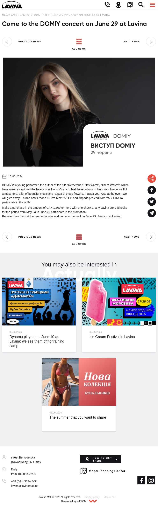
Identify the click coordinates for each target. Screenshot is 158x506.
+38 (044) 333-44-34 (24, 481)
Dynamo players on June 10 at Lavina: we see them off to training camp (36, 341)
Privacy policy (92, 497)
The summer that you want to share (77, 417)
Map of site (110, 497)
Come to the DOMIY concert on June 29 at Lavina (72, 15)
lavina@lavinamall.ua (24, 485)
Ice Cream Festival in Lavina (112, 337)
